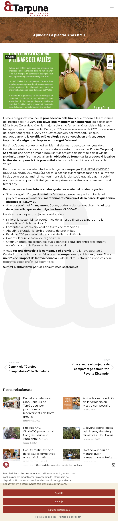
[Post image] (11, 403)
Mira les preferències (59, 510)
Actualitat (10, 57)
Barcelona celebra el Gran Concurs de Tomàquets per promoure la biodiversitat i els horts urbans (38, 407)
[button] (113, 465)
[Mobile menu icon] (112, 9)
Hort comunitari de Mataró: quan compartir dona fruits (97, 453)
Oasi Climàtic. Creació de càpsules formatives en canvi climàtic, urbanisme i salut (39, 455)
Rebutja (59, 501)
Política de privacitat (69, 516)
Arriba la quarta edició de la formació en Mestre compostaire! (98, 402)
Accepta (59, 493)
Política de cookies (45, 516)
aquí (109, 258)
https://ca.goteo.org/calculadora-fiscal (29, 261)
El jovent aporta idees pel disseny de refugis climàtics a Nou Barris (98, 431)
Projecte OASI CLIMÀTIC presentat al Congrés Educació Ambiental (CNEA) (38, 433)
